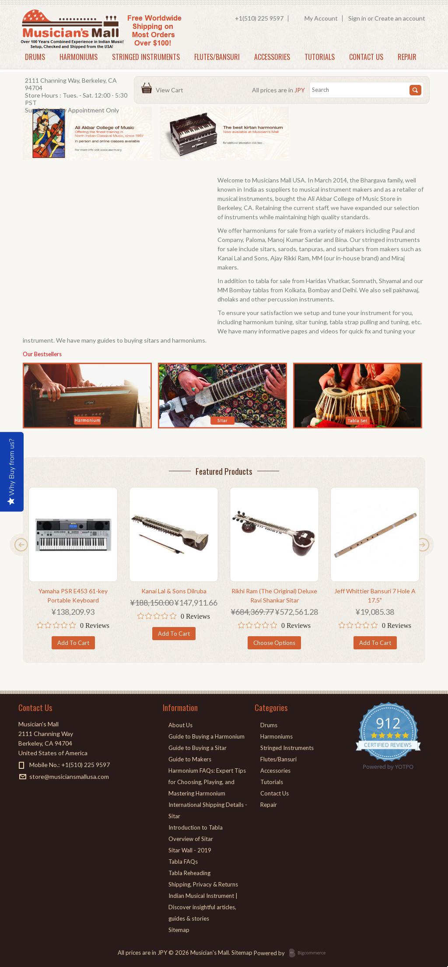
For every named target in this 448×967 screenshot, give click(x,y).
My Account (321, 18)
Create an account (399, 18)
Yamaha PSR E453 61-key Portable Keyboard (73, 595)
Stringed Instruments (146, 57)
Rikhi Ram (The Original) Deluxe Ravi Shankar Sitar (274, 595)
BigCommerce (310, 953)
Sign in (357, 18)
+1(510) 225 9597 (259, 18)
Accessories (272, 57)
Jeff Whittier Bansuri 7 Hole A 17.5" (375, 595)
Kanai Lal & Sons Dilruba (173, 591)
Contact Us (366, 57)
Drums (35, 57)
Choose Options (274, 642)
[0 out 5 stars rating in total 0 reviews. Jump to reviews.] (73, 625)
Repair (407, 57)
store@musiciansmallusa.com (69, 776)
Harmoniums (79, 57)
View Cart (171, 90)
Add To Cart (73, 642)
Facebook (23, 792)
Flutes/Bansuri (217, 57)
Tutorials (319, 57)
